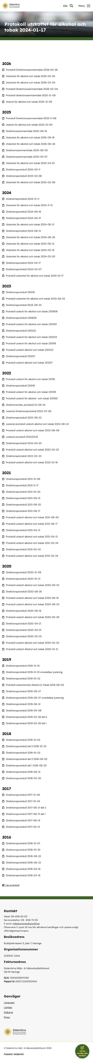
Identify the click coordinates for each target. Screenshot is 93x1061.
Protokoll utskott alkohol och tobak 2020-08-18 (30, 598)
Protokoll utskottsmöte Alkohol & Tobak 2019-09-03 (33, 684)
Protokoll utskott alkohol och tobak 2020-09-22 (30, 585)
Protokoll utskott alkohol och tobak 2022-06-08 (30, 430)
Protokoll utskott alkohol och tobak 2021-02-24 (30, 555)
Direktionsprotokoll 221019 (18, 385)
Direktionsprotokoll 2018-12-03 (21, 739)
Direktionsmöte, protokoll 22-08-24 (23, 404)
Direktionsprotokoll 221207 (18, 356)
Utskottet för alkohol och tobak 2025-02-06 (28, 182)
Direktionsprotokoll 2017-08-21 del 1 (23, 814)
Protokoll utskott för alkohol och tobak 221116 (28, 379)
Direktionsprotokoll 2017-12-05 (21, 794)
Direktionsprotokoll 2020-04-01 (21, 630)
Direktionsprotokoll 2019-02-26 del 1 (24, 723)
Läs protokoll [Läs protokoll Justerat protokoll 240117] (10, 885)
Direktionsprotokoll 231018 (18, 292)
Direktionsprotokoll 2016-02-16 (21, 875)
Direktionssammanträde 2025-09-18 (24, 131)
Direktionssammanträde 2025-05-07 (25, 156)
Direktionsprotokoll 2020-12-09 (21, 572)
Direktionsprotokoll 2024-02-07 (22, 269)
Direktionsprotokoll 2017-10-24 (21, 801)
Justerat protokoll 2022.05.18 (20, 436)
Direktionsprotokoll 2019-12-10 (21, 665)
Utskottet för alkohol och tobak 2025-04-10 (28, 163)
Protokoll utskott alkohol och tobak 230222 (27, 349)
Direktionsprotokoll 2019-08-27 (21, 691)
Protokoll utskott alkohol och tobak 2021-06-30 (30, 517)
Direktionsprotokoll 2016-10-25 (21, 849)
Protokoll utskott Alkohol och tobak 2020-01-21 (30, 649)
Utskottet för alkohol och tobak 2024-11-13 (27, 205)
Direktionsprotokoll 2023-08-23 (21, 305)
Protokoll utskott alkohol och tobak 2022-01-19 (30, 462)
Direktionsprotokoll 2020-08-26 (22, 591)
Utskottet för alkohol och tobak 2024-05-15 (28, 250)
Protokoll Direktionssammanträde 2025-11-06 (29, 118)
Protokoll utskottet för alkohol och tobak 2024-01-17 (32, 275)
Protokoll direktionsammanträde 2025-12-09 (29, 95)
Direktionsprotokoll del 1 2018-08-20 (24, 765)
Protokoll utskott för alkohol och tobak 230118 (29, 343)
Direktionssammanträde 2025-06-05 (25, 150)
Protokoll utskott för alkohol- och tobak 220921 (30, 398)
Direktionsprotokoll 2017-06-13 (21, 820)
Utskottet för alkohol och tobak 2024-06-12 (28, 243)
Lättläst (8, 1007)
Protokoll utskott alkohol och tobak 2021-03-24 (30, 543)
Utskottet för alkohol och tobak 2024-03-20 (28, 256)
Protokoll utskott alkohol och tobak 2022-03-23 (30, 449)
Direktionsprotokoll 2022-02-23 (21, 456)
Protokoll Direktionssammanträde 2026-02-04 (30, 89)
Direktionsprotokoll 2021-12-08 (21, 479)
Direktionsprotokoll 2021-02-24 (21, 549)
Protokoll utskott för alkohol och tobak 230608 (29, 311)
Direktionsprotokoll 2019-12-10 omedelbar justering (32, 672)
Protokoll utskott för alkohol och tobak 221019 (29, 392)
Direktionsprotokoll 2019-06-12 (21, 704)
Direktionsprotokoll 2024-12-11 (20, 198)
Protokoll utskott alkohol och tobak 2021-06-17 (29, 523)
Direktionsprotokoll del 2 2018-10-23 (24, 746)
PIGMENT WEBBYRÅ (14, 1054)
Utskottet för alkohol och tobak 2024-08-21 (28, 224)
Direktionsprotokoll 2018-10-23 (21, 752)
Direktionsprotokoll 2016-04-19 (21, 869)
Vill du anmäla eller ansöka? (83, 1051)
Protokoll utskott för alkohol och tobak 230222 (29, 337)
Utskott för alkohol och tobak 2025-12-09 (27, 101)
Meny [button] (84, 6)
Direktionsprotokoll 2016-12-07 (21, 843)
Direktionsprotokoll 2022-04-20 (22, 443)
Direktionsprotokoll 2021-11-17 (20, 485)
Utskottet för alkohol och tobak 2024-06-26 (28, 237)
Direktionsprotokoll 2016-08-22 (21, 856)
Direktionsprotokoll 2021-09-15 (21, 498)
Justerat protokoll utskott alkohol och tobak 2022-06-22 (35, 424)
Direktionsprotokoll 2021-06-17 (21, 511)
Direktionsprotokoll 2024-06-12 (21, 230)
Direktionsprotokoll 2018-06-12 (21, 771)
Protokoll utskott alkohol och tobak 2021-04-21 (29, 536)
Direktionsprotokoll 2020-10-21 (21, 578)
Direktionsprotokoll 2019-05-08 (21, 710)
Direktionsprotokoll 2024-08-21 (21, 218)
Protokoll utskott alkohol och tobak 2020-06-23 (30, 604)
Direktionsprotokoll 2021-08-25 (21, 504)
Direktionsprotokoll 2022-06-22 (21, 417)
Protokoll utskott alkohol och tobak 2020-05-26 (30, 617)
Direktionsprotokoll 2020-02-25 (22, 636)
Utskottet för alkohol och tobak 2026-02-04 (28, 82)
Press (7, 1017)
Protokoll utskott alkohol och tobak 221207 (27, 362)
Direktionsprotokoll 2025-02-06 (22, 176)
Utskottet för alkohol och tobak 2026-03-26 (28, 76)
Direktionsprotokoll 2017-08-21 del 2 (24, 807)
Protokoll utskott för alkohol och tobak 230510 (29, 324)
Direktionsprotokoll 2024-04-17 (21, 262)
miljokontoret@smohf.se (26, 923)
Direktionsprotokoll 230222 (19, 330)
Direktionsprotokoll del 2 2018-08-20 (24, 759)
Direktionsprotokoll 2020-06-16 (21, 610)
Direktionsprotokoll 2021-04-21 (21, 530)
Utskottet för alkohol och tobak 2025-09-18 (28, 137)
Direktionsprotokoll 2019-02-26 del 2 (24, 717)
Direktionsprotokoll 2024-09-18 (21, 211)
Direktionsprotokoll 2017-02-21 (21, 826)
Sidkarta (8, 1012)
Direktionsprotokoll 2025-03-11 (21, 169)
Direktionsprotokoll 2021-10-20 (21, 491)
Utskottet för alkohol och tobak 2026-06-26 (28, 143)
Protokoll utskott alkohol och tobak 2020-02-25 (30, 642)
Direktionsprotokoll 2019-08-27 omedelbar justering (33, 697)
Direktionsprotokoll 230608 (19, 317)
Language (9, 1002)
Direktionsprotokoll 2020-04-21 (21, 623)
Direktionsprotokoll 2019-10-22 (21, 678)
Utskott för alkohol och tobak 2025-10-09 (27, 124)
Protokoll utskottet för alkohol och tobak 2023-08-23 (33, 298)
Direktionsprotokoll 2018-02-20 (21, 778)
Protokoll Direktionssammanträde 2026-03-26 (30, 69)
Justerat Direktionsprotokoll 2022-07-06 (26, 411)
